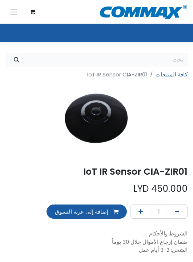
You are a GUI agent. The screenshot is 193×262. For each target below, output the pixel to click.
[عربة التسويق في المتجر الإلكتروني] (32, 12)
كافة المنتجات (172, 74)
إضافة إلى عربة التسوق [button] (86, 211)
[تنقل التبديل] (13, 12)
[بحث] (16, 60)
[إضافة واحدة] (140, 212)
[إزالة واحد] (177, 212)
